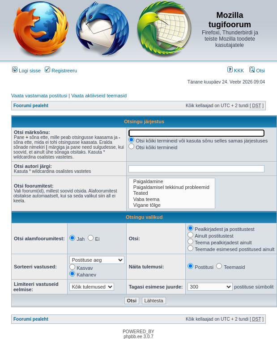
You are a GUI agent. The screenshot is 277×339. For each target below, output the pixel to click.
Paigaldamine (171, 181)
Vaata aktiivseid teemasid (99, 95)
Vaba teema (171, 199)
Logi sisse (26, 70)
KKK (235, 70)
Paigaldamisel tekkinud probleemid (171, 187)
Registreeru (61, 70)
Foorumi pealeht (30, 105)
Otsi (257, 70)
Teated (171, 193)
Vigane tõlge (171, 205)
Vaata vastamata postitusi (39, 95)
